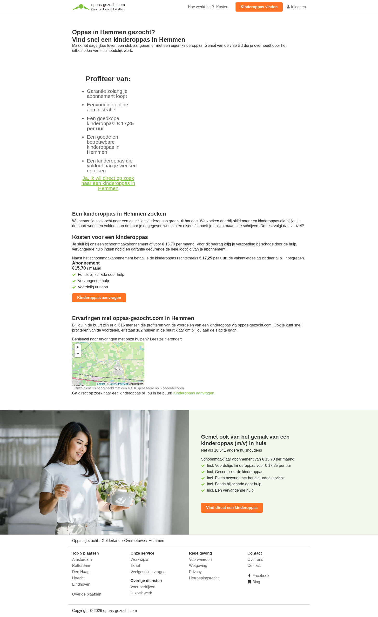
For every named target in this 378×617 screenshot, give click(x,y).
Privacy (195, 572)
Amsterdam (82, 559)
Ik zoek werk (141, 593)
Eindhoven (81, 584)
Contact (254, 565)
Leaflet (101, 383)
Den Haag (80, 572)
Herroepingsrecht (204, 578)
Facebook (260, 576)
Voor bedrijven (143, 587)
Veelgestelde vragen (148, 572)
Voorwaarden (200, 559)
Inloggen (296, 7)
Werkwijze (139, 559)
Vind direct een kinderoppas (232, 508)
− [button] (77, 354)
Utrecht (78, 578)
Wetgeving (198, 565)
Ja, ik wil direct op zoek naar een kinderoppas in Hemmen (108, 183)
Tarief (135, 565)
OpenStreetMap (119, 383)
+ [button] (77, 347)
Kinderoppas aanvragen (99, 298)
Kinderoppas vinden (259, 7)
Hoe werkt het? (201, 7)
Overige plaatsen (86, 594)
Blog (255, 582)
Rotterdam (81, 565)
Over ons (255, 559)
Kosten (222, 7)
